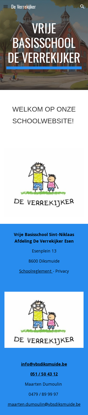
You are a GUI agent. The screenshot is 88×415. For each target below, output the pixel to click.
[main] (44, 45)
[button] (5, 6)
